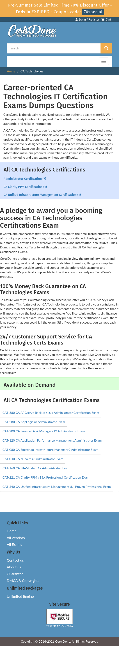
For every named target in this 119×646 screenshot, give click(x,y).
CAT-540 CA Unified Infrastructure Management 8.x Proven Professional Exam (56, 487)
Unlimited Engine (20, 596)
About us (14, 567)
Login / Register (87, 19)
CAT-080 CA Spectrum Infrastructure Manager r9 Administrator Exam (50, 450)
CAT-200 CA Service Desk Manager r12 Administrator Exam (43, 431)
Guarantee (15, 574)
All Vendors (16, 537)
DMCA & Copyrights (23, 580)
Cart (106, 19)
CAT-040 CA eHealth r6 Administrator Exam (32, 459)
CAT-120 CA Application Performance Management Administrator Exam (52, 440)
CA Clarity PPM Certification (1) (25, 187)
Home (11, 71)
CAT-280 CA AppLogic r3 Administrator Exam (33, 422)
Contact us (15, 560)
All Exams (14, 544)
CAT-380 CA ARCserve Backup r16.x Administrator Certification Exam (50, 412)
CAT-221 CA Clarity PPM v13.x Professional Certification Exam (45, 477)
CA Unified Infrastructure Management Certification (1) (42, 195)
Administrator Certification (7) (25, 179)
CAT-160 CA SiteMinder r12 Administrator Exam (35, 468)
